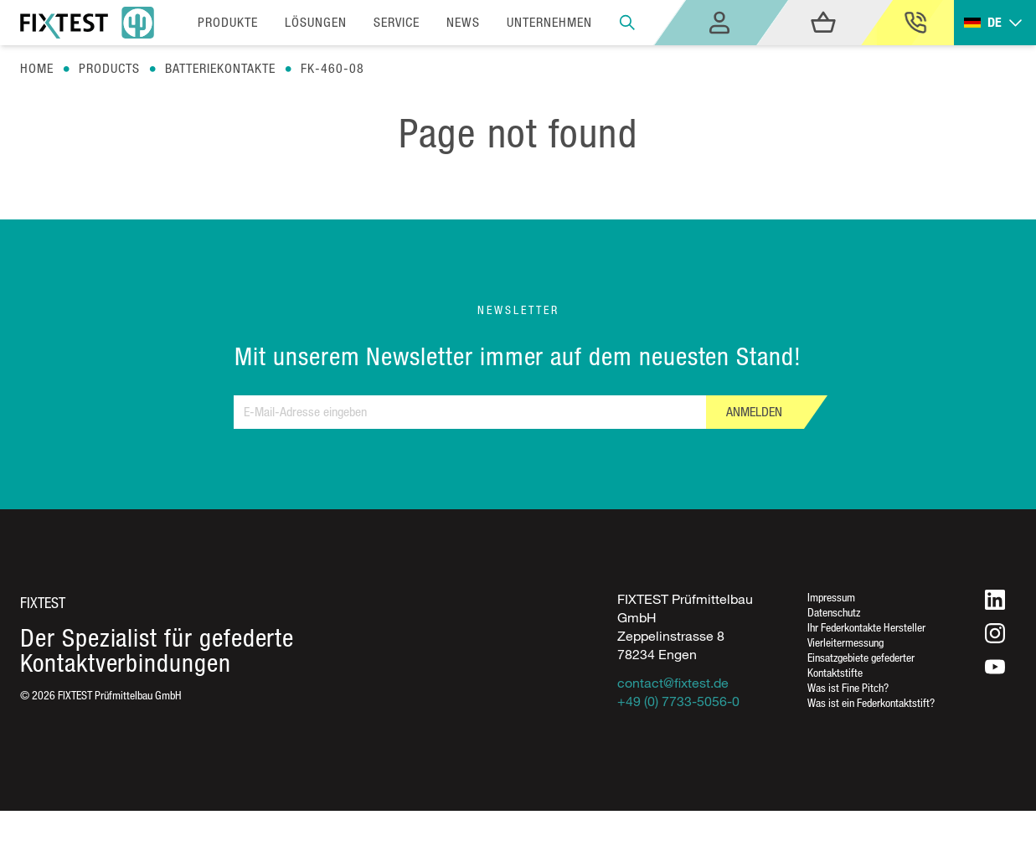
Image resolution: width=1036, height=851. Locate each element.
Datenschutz (833, 612)
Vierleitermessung (845, 642)
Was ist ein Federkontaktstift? (871, 702)
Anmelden (754, 412)
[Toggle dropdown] (995, 23)
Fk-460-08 (332, 68)
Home (37, 68)
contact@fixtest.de (673, 682)
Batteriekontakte (220, 68)
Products (109, 68)
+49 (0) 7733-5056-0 (678, 701)
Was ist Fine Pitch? (848, 687)
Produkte (228, 22)
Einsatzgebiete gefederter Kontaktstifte (861, 664)
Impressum (831, 597)
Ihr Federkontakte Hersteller (866, 627)
